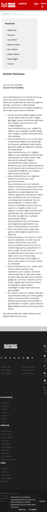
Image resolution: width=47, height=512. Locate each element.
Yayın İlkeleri (11, 40)
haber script (4, 509)
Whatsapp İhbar (28, 370)
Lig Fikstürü (5, 444)
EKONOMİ (5, 416)
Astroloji (4, 481)
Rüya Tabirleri (6, 478)
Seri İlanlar (5, 453)
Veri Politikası (12, 49)
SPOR (3, 422)
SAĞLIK (4, 419)
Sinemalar (5, 450)
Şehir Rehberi (6, 456)
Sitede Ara (5, 468)
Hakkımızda (11, 30)
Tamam (32, 509)
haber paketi (5, 504)
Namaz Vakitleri (7, 437)
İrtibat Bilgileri (12, 59)
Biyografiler (5, 475)
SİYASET (4, 409)
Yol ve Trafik (6, 434)
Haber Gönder (27, 373)
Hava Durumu (6, 431)
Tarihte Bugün (7, 447)
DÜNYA (4, 412)
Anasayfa (6, 14)
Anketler (4, 472)
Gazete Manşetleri (8, 459)
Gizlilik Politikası (17, 14)
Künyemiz (10, 35)
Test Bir (10, 64)
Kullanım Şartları (13, 44)
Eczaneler (5, 440)
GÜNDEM (5, 406)
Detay (22, 509)
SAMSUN (22, 3)
